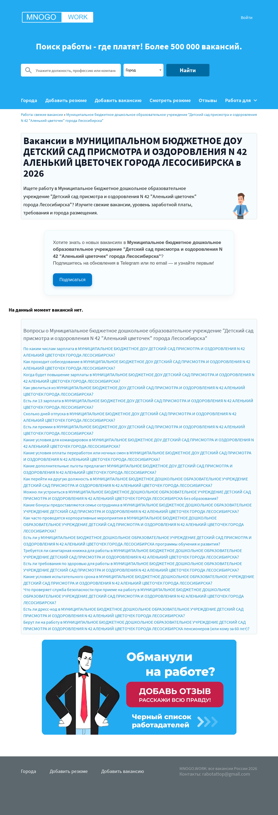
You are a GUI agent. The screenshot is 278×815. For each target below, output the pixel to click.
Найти (188, 70)
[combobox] (143, 70)
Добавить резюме (66, 100)
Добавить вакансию (118, 100)
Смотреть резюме (170, 100)
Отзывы (208, 100)
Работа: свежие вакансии (42, 114)
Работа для (241, 100)
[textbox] (143, 70)
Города (29, 100)
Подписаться (72, 279)
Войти (246, 17)
